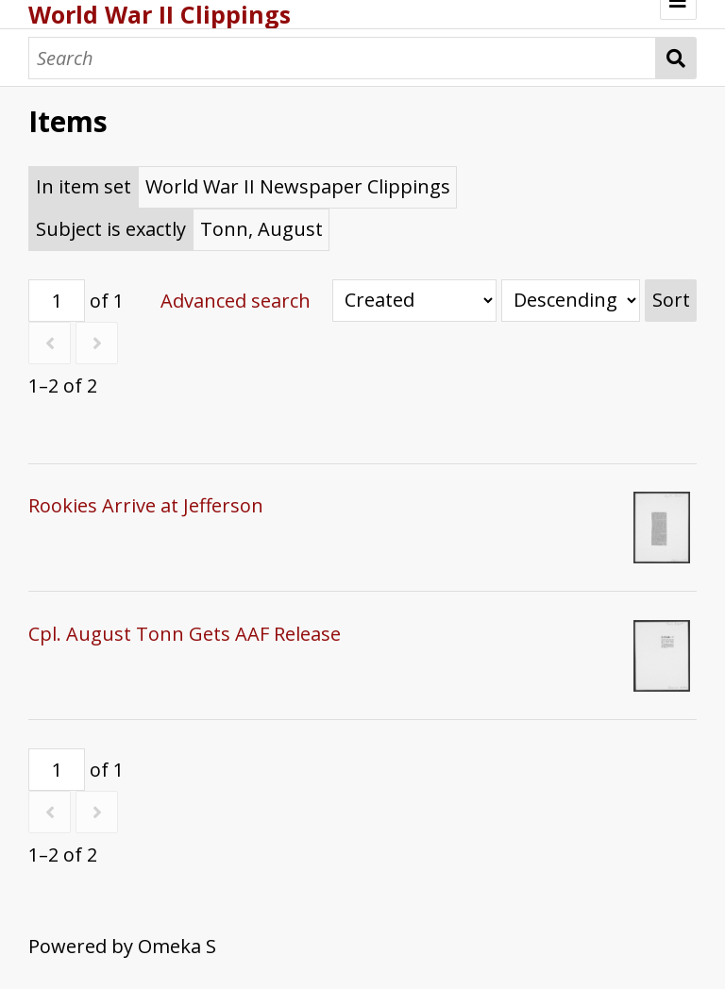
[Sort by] (414, 300)
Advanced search (235, 300)
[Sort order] (570, 300)
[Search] (342, 58)
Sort (671, 299)
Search (676, 58)
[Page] (56, 300)
